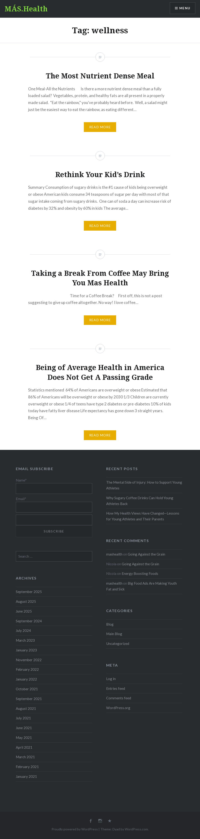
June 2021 (24, 728)
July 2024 (23, 630)
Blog (110, 624)
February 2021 (27, 767)
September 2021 (29, 699)
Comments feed (118, 698)
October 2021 (27, 689)
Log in (111, 679)
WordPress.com (136, 829)
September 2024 (29, 621)
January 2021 (26, 776)
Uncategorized (117, 643)
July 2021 (23, 718)
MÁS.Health (26, 8)
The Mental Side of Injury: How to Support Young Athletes (144, 485)
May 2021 (24, 737)
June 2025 (24, 611)
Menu (184, 8)
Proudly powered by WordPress (75, 829)
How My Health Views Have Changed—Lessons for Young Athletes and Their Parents (142, 516)
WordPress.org (118, 708)
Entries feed (115, 688)
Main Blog (114, 634)
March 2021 (25, 757)
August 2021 (26, 708)
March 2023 (25, 640)
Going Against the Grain (146, 554)
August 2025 (26, 601)
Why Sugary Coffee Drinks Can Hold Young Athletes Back (139, 501)
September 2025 (29, 592)
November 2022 (29, 660)
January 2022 (26, 679)
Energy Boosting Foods (140, 573)
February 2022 (27, 669)
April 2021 (24, 747)
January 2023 (26, 650)
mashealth (114, 554)
